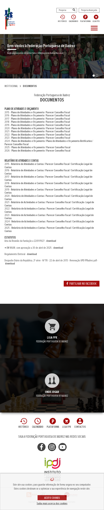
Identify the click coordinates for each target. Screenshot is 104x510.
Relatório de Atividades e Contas (27, 164)
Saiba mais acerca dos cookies (52, 503)
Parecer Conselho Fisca (57, 176)
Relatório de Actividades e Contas (28, 202)
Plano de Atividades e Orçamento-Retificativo (69, 141)
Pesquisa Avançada (89, 10)
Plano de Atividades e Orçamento (27, 112)
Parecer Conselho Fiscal (58, 112)
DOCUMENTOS (30, 86)
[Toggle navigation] (95, 28)
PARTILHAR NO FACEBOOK (82, 283)
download (51, 240)
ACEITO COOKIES (52, 497)
